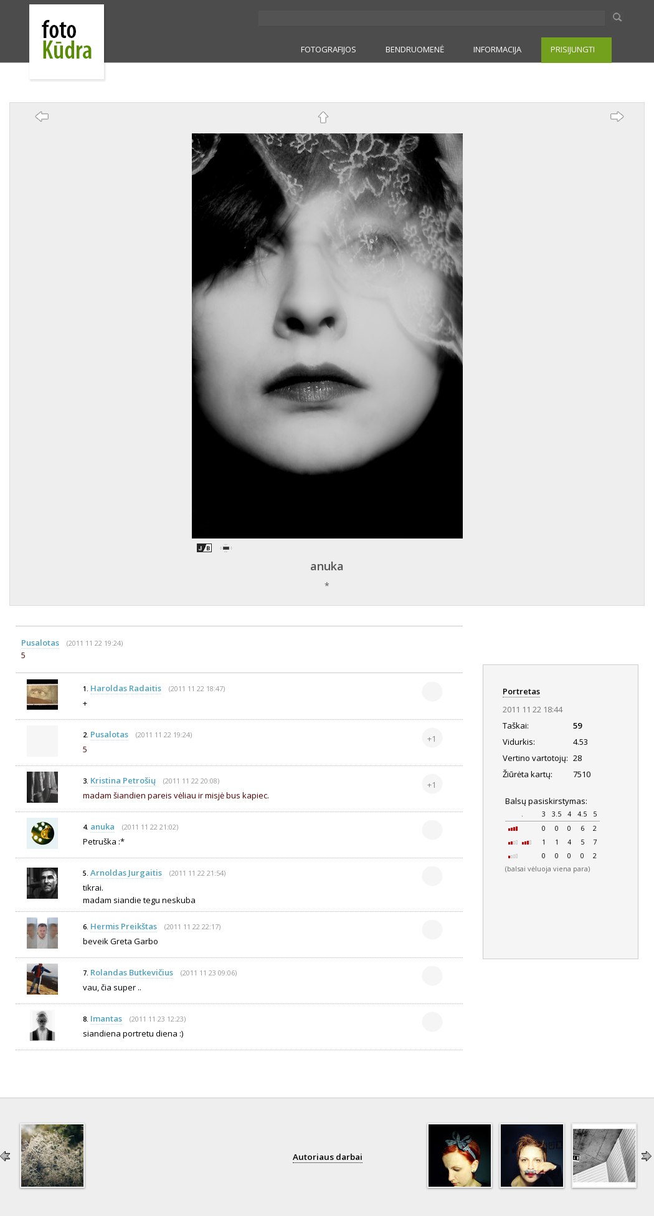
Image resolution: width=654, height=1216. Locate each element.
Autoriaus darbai (328, 1156)
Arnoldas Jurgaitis (126, 872)
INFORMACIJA (497, 49)
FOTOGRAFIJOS (328, 49)
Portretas (521, 691)
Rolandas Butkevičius (131, 972)
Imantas (106, 1018)
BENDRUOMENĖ (415, 49)
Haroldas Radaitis (125, 688)
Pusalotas (40, 642)
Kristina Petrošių (123, 780)
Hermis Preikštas (123, 926)
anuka (327, 565)
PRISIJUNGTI (573, 49)
